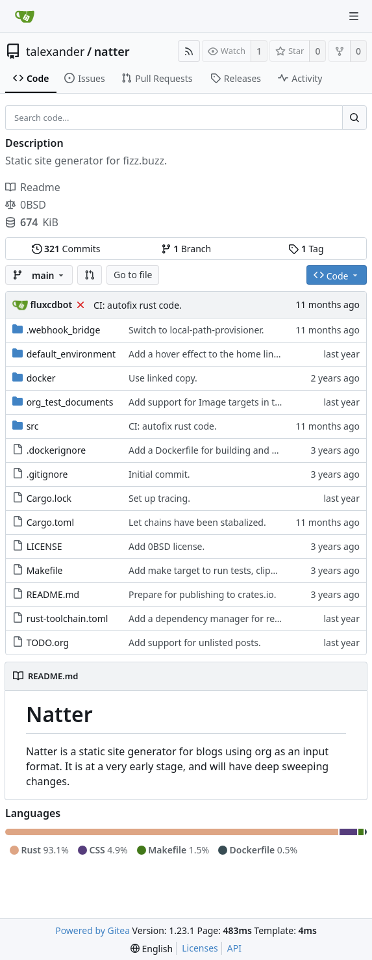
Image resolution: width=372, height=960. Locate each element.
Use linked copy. (163, 378)
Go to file (133, 274)
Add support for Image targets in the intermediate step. (247, 402)
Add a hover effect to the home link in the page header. (246, 354)
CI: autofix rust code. (137, 305)
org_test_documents (70, 402)
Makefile (45, 570)
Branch (186, 248)
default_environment (71, 354)
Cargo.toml (50, 522)
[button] (89, 275)
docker (41, 378)
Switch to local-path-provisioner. (196, 330)
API (234, 948)
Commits (66, 248)
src (33, 426)
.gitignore (47, 474)
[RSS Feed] (189, 51)
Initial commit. (159, 474)
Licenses (200, 948)
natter (112, 51)
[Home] (24, 16)
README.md (53, 594)
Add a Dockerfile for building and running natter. (232, 450)
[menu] (151, 948)
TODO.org (48, 642)
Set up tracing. (159, 498)
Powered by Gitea (92, 930)
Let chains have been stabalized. (197, 522)
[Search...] (354, 117)
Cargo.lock (49, 498)
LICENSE (44, 546)
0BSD (25, 204)
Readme (32, 187)
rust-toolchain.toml (67, 618)
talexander (55, 51)
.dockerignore (56, 450)
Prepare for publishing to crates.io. (203, 594)
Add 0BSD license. (167, 546)
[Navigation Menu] (354, 16)
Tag (305, 248)
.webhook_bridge (64, 330)
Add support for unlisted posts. (195, 642)
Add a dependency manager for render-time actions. (241, 618)
